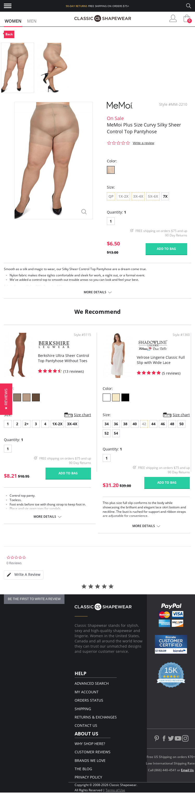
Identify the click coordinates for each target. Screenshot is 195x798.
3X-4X (72, 423)
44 (153, 423)
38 (125, 423)
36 (116, 423)
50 (181, 423)
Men (32, 21)
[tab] (23, 575)
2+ (26, 423)
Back (9, 34)
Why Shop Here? (90, 743)
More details (95, 292)
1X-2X (57, 423)
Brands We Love (90, 760)
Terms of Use (115, 790)
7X (165, 196)
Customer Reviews (92, 751)
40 (135, 423)
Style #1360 (181, 335)
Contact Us (86, 725)
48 (172, 423)
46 (163, 423)
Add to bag (166, 249)
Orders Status (89, 700)
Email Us (187, 770)
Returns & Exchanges (96, 717)
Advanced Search (92, 683)
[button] (6, 399)
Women (13, 21)
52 (107, 433)
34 (107, 423)
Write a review (143, 143)
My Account (87, 691)
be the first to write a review (34, 599)
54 (116, 433)
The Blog (83, 768)
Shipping (83, 708)
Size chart (82, 414)
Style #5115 (82, 335)
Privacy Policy (88, 777)
